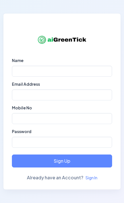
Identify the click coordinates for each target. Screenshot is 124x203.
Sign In (91, 177)
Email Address (26, 84)
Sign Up (62, 161)
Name (17, 60)
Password (21, 131)
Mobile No (22, 107)
